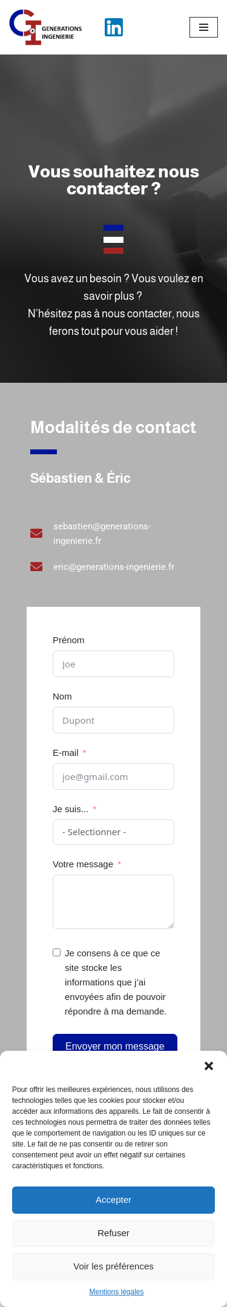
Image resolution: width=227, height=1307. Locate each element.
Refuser (113, 1233)
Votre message (83, 864)
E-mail (66, 752)
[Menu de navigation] (203, 27)
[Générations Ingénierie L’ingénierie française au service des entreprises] (45, 27)
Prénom (69, 640)
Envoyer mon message (115, 1046)
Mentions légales (116, 1292)
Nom (62, 696)
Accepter (113, 1199)
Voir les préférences (113, 1266)
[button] (209, 1066)
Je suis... (70, 809)
